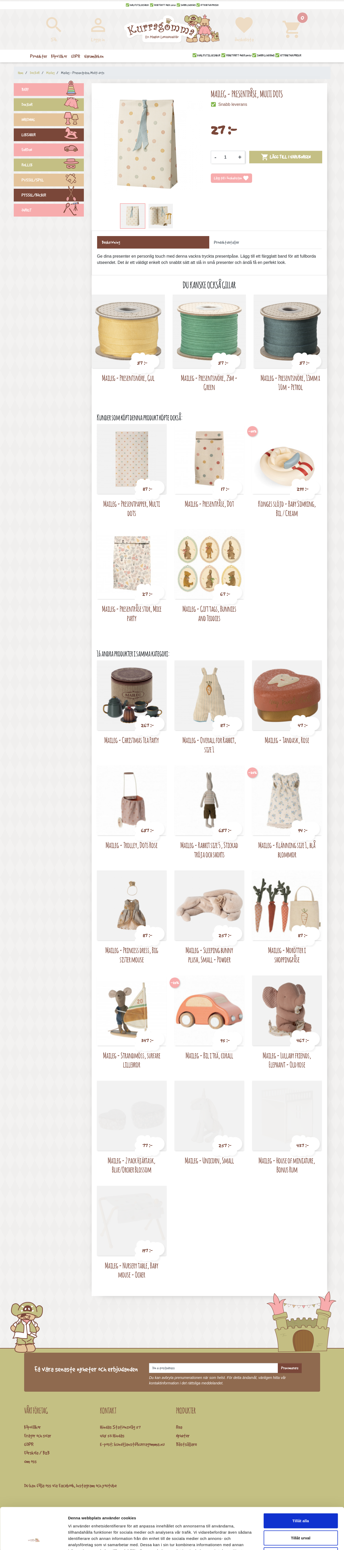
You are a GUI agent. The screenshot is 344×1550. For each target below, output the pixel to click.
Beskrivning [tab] (111, 242)
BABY (53, 90)
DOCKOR (53, 105)
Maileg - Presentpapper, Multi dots (131, 508)
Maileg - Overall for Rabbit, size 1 (209, 745)
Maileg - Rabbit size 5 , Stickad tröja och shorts (209, 850)
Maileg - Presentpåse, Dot (209, 503)
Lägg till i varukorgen (286, 157)
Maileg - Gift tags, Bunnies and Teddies (209, 613)
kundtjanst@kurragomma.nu (139, 1444)
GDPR (28, 1444)
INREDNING (53, 120)
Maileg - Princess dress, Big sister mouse (131, 955)
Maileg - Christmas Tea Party (131, 740)
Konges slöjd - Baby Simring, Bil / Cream (287, 508)
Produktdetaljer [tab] (226, 242)
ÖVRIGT (53, 211)
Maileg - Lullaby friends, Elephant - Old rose (287, 1060)
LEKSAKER (53, 135)
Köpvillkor (32, 1427)
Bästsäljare (186, 1444)
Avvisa (300, 1516)
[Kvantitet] (227, 157)
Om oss (30, 1461)
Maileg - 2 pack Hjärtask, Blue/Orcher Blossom (132, 1165)
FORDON (53, 151)
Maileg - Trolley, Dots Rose (132, 845)
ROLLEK (53, 166)
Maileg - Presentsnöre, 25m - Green (209, 383)
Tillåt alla (300, 1482)
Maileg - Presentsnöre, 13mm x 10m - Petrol (290, 383)
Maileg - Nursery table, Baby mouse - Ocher (131, 1270)
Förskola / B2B (37, 1453)
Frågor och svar (37, 1435)
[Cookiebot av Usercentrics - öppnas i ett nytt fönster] (33, 1540)
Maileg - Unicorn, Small (209, 1160)
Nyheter (183, 1435)
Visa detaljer (282, 1540)
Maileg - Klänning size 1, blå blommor (286, 850)
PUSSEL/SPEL (53, 181)
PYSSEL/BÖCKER (53, 196)
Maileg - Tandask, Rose (287, 740)
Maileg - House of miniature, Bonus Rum (287, 1165)
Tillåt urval (301, 1499)
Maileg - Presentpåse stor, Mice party (131, 613)
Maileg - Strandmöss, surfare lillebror (131, 1060)
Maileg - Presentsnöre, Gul (128, 378)
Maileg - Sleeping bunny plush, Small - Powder (209, 955)
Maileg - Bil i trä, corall (209, 1055)
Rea (179, 1427)
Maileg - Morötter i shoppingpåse (287, 955)
